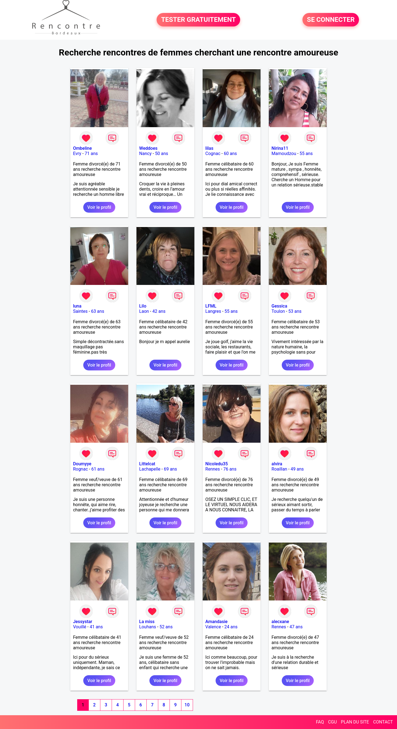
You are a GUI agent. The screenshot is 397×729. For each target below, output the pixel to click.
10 (186, 704)
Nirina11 (280, 148)
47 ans (296, 626)
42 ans (159, 311)
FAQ (320, 722)
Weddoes (148, 148)
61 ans (97, 469)
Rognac (80, 469)
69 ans (170, 469)
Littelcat (147, 463)
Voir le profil (99, 207)
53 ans (295, 311)
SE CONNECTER (331, 20)
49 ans (297, 469)
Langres (213, 311)
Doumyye (82, 463)
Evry (77, 153)
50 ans (161, 153)
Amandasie (216, 621)
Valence (213, 626)
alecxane (280, 621)
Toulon (278, 311)
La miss (147, 621)
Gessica (279, 306)
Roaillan (279, 469)
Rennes (212, 469)
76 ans (230, 469)
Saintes (80, 311)
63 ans (97, 311)
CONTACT (383, 722)
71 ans (91, 153)
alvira (277, 463)
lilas (209, 148)
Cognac (212, 153)
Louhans (147, 626)
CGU (332, 722)
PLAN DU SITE (355, 722)
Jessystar (82, 621)
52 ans (166, 626)
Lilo (142, 306)
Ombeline (82, 148)
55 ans (306, 153)
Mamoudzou (284, 153)
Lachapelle (149, 469)
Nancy (145, 153)
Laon (144, 311)
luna (77, 306)
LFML (210, 306)
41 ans (96, 626)
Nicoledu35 (216, 463)
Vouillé (79, 626)
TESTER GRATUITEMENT (198, 20)
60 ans (230, 153)
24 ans (231, 626)
